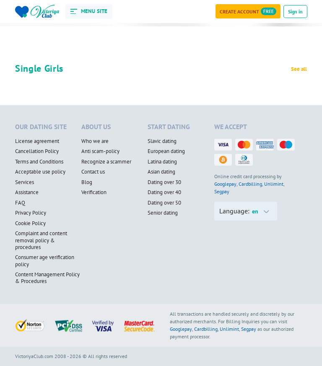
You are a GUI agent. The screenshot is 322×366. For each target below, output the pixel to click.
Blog (86, 182)
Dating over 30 (164, 182)
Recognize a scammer (106, 161)
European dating (166, 151)
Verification (93, 192)
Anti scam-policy (100, 151)
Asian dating (161, 172)
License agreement (37, 141)
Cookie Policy (30, 223)
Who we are (95, 141)
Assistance (27, 192)
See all (299, 69)
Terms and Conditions (39, 161)
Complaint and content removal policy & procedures (41, 240)
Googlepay (225, 184)
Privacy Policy (30, 213)
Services (24, 182)
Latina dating (162, 161)
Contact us (93, 172)
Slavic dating (162, 141)
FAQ (20, 203)
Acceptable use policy (40, 172)
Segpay (221, 191)
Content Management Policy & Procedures (47, 278)
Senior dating (163, 213)
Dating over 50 (164, 203)
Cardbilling (250, 184)
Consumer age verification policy (44, 261)
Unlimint (273, 184)
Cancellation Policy (37, 151)
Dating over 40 (164, 192)
